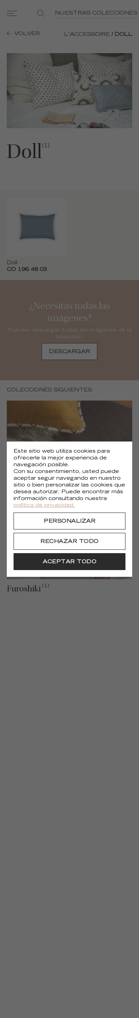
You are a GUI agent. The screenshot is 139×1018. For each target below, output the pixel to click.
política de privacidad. (44, 505)
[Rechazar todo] (69, 541)
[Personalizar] (69, 521)
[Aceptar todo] (69, 561)
